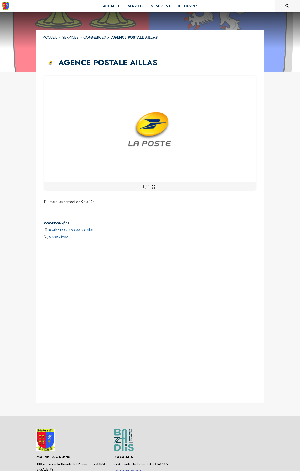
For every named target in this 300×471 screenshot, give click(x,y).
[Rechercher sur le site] (287, 6)
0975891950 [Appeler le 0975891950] (58, 236)
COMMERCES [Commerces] (94, 37)
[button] (50, 63)
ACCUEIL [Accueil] (50, 37)
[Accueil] (5, 6)
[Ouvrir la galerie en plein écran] (153, 187)
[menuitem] (113, 6)
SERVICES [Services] (70, 37)
